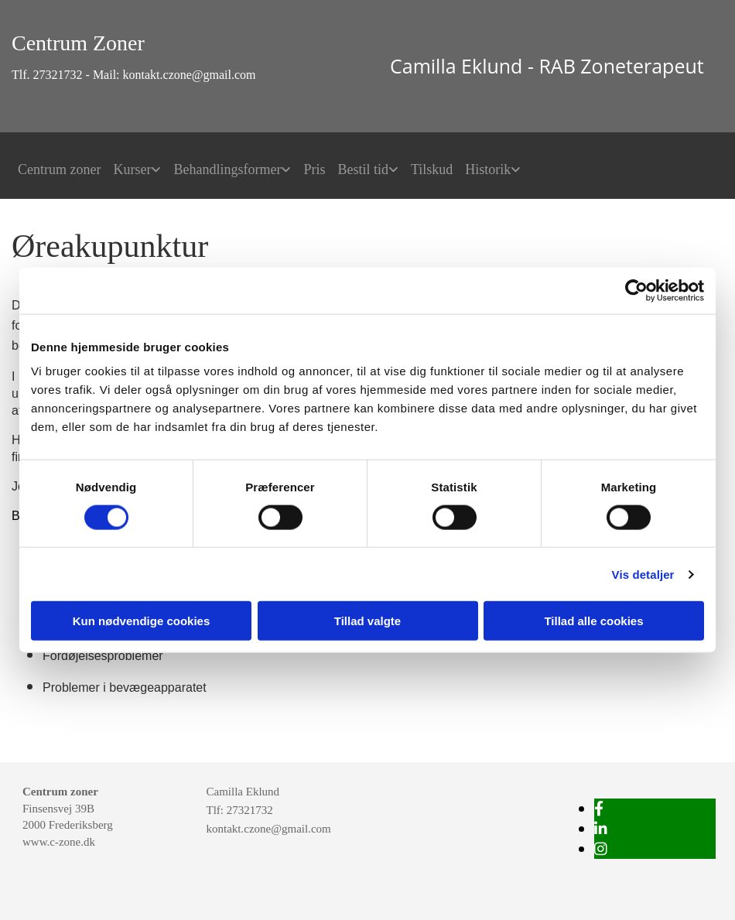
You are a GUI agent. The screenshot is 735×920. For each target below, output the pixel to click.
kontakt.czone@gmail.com (269, 829)
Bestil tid (362, 169)
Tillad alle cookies (593, 621)
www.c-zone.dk (58, 842)
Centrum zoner (59, 169)
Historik (488, 169)
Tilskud (432, 169)
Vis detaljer (643, 573)
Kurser (132, 169)
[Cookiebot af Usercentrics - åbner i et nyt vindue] (636, 290)
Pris (314, 169)
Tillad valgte (367, 621)
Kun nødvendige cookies (141, 621)
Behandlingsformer (227, 169)
